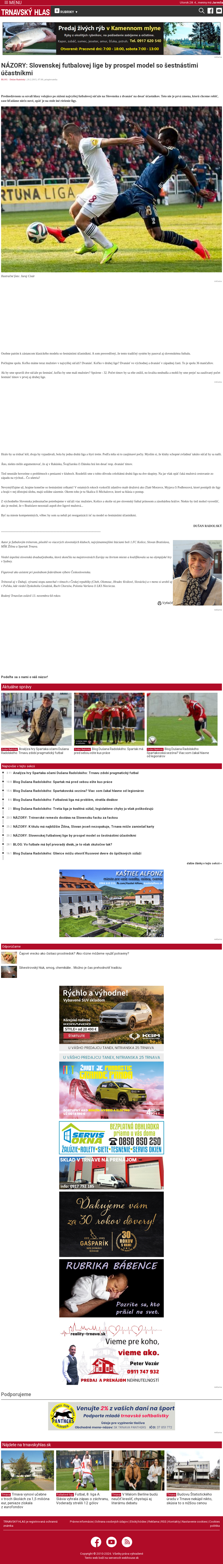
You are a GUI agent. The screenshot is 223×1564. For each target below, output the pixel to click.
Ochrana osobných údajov (111, 1521)
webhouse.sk (130, 1557)
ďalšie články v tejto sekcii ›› (204, 863)
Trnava (6, 1494)
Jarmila (217, 2)
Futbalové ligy (65, 1494)
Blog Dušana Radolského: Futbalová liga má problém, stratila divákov (65, 800)
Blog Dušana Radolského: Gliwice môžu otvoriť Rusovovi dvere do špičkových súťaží (77, 853)
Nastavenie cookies (194, 1521)
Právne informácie (81, 1521)
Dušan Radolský (17, 79)
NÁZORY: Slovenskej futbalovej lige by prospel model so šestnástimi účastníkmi (74, 835)
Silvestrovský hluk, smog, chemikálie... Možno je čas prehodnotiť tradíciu (70, 968)
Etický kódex (138, 1521)
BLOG (4, 79)
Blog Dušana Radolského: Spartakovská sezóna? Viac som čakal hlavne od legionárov (178, 752)
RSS (163, 1521)
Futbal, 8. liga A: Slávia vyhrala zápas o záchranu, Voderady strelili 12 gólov (82, 1498)
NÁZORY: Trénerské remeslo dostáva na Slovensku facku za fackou (65, 818)
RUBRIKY (66, 11)
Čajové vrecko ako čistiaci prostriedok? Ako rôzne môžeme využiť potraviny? (74, 953)
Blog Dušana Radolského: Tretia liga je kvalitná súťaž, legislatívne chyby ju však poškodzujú (83, 809)
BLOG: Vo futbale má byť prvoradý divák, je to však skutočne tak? (62, 844)
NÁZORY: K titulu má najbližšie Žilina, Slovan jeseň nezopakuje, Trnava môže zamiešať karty (83, 827)
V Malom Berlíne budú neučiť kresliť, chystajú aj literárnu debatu (135, 1498)
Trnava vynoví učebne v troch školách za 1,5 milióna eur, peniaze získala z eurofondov (25, 1500)
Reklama (153, 1521)
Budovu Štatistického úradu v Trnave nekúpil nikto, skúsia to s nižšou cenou (189, 1498)
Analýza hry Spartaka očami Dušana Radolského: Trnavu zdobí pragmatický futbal (35, 751)
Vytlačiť (165, 603)
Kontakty (174, 1521)
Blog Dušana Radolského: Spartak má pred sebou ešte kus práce (108, 751)
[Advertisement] (111, 314)
